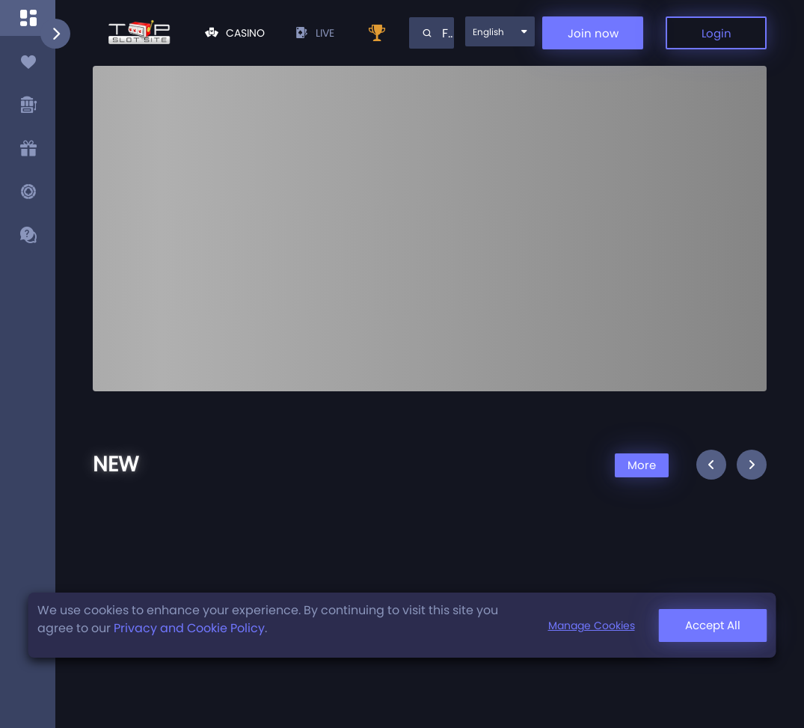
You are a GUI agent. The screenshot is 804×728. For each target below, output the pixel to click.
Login (716, 33)
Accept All (712, 625)
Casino (235, 33)
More (641, 465)
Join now (593, 33)
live (314, 33)
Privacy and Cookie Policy (189, 628)
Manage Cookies (591, 625)
